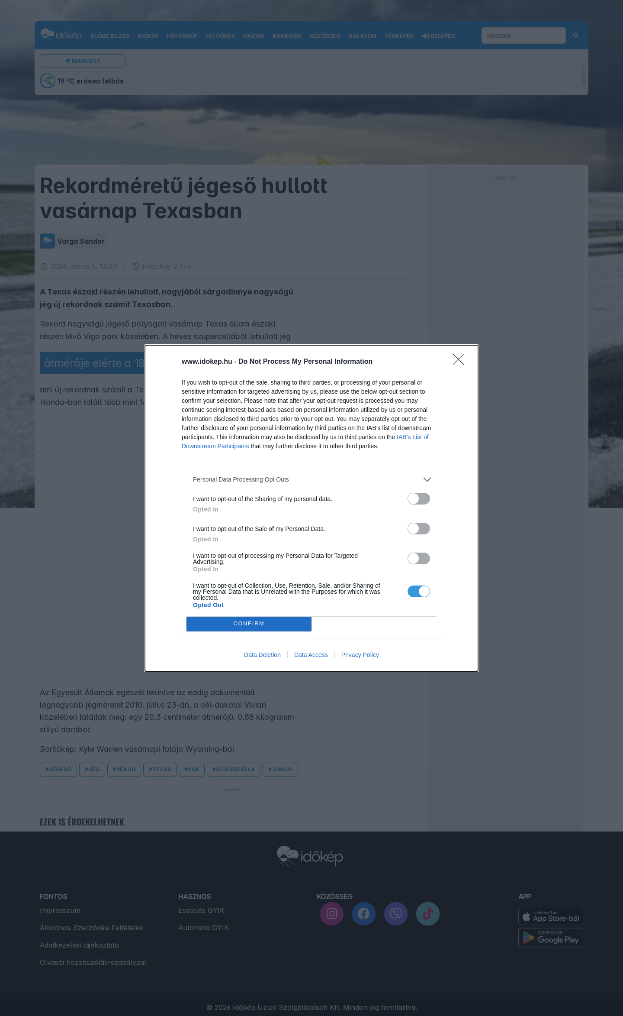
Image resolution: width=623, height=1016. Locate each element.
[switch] (419, 499)
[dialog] (311, 508)
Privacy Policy (360, 654)
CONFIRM (249, 624)
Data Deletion (262, 654)
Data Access (311, 654)
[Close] (461, 362)
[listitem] (311, 479)
